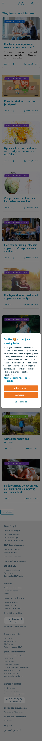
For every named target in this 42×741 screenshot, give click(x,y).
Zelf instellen (21, 402)
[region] (21, 370)
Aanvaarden (21, 395)
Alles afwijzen (21, 388)
